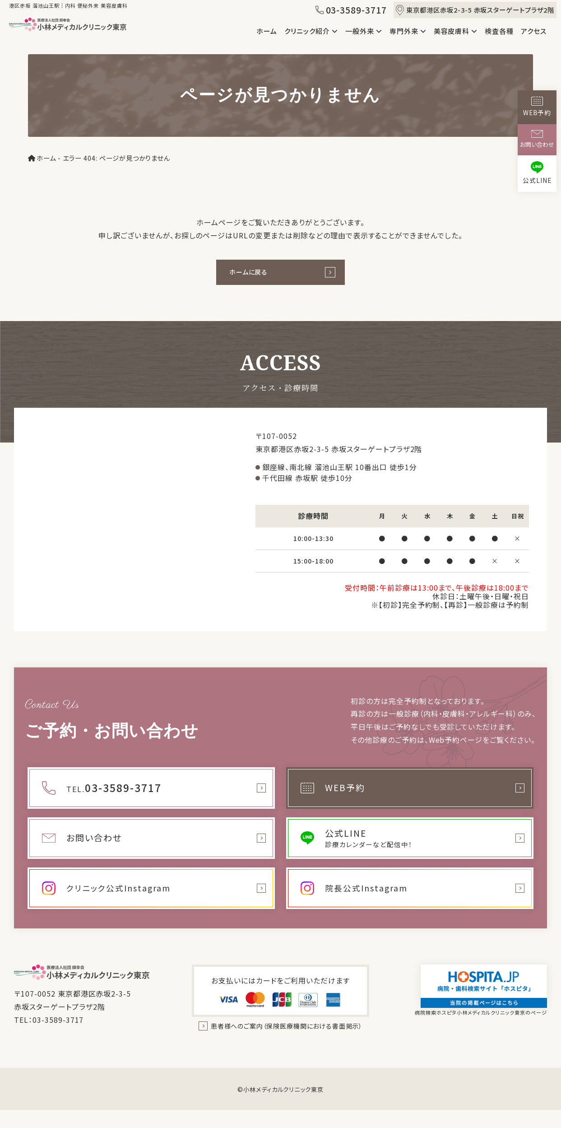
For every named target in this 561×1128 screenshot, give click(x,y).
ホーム (266, 31)
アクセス (534, 31)
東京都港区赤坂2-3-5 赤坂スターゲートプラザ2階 (475, 10)
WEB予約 (537, 106)
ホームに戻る (253, 273)
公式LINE (537, 173)
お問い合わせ (537, 139)
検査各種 (499, 31)
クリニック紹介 (307, 31)
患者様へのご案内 (287, 1037)
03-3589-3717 (351, 10)
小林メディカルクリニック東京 (283, 1107)
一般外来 (359, 31)
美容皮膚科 (452, 31)
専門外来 (403, 31)
